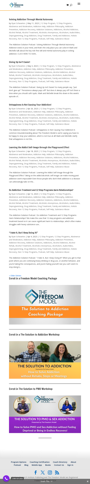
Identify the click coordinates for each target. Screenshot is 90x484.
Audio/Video (75, 32)
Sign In (70, 465)
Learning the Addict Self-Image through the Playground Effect (39, 147)
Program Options (18, 462)
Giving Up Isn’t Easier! (19, 62)
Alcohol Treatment (30, 32)
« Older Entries (15, 275)
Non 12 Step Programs (27, 38)
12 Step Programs (64, 23)
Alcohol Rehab (15, 32)
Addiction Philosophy (55, 26)
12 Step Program (48, 23)
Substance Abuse (62, 38)
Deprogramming (16, 35)
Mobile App (37, 465)
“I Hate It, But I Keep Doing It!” (23, 232)
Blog (26, 465)
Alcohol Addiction (70, 29)
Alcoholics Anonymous (48, 32)
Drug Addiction (30, 35)
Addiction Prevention (64, 69)
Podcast (41, 38)
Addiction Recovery (27, 29)
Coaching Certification (40, 462)
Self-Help (50, 38)
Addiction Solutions (44, 29)
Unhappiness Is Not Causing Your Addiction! (30, 104)
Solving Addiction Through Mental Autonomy (31, 19)
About (73, 462)
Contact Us (59, 465)
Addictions (58, 29)
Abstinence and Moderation (20, 26)
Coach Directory (60, 462)
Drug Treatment (44, 35)
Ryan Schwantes (18, 23)
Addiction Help (39, 26)
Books (48, 465)
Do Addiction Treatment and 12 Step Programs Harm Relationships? (41, 190)
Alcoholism (63, 32)
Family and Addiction (61, 35)
